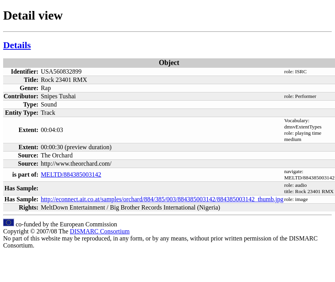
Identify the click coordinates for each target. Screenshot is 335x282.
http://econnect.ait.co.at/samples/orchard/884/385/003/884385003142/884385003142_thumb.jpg (162, 199)
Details (17, 45)
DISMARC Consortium (99, 231)
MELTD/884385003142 (71, 174)
